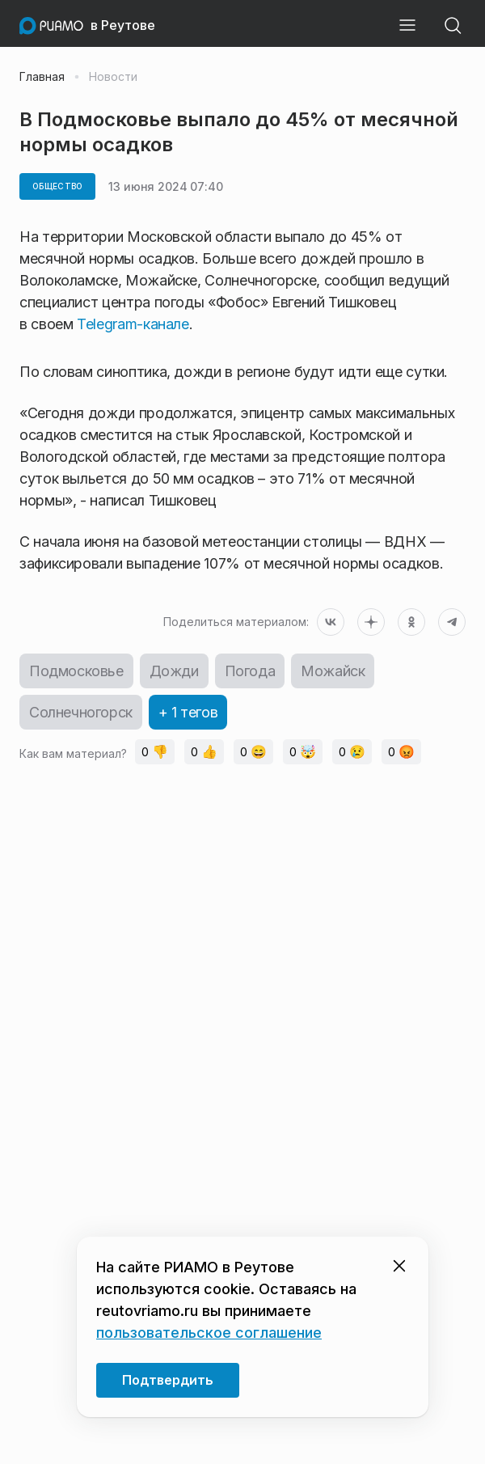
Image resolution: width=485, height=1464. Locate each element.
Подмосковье (76, 670)
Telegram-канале (133, 323)
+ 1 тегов (187, 712)
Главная (42, 77)
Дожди (174, 670)
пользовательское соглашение (209, 1332)
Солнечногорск (81, 712)
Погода (250, 670)
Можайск (333, 670)
